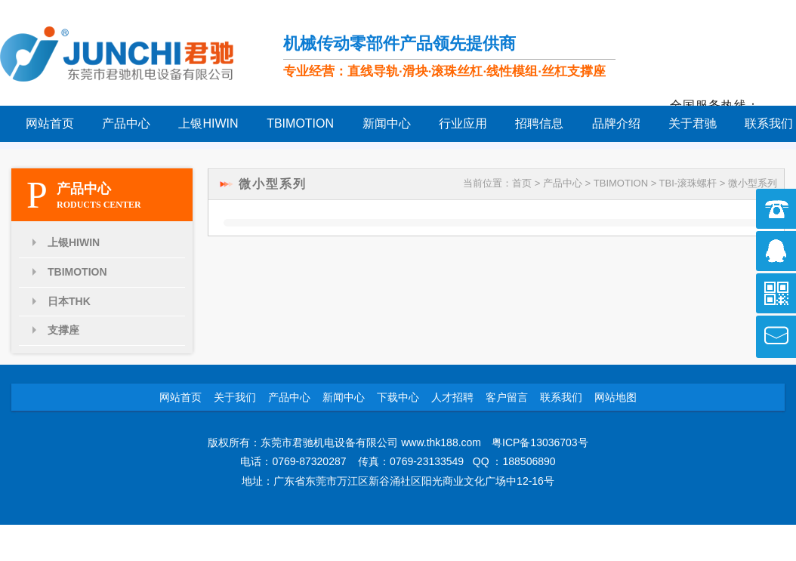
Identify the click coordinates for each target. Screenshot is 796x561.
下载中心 (398, 397)
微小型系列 (752, 183)
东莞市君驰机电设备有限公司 (329, 442)
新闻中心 (387, 123)
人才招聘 (452, 397)
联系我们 (561, 397)
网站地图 (615, 397)
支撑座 (63, 330)
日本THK (69, 301)
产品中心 (126, 123)
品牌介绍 (616, 123)
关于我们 (235, 397)
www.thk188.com (441, 442)
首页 (522, 183)
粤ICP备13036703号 (540, 442)
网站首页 (50, 123)
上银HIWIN (208, 123)
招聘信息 (539, 123)
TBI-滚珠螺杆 (688, 183)
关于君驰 (692, 123)
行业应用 (463, 123)
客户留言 (507, 397)
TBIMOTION (300, 123)
